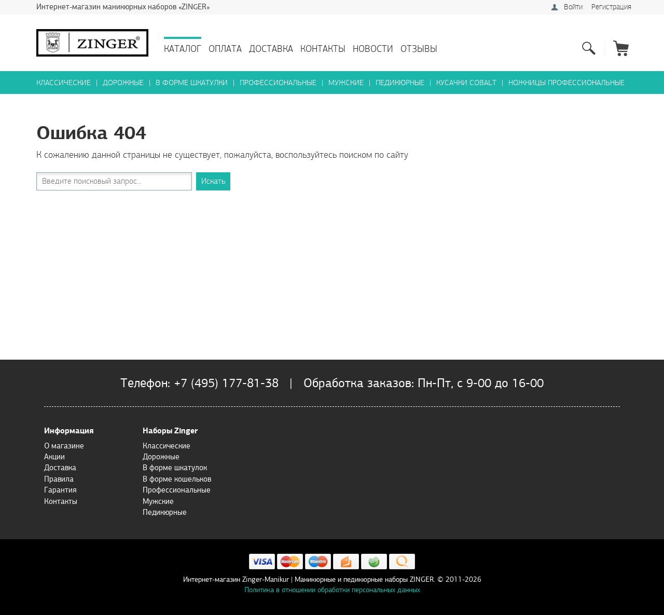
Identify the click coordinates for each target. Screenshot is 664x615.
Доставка (271, 49)
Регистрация (611, 7)
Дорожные (123, 82)
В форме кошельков (177, 479)
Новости (373, 49)
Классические (63, 82)
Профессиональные (278, 82)
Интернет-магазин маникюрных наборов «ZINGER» (123, 6)
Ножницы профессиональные (566, 82)
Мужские (346, 82)
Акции (54, 456)
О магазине (64, 445)
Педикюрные (400, 82)
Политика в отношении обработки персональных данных (332, 589)
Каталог (182, 49)
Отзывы (418, 49)
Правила (59, 479)
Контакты (322, 49)
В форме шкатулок (175, 467)
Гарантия (60, 490)
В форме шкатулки (192, 82)
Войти (573, 7)
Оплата (225, 49)
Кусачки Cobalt (466, 82)
